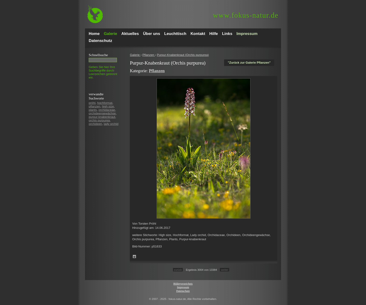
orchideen (95, 124)
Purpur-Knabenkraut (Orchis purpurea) (183, 55)
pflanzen (94, 106)
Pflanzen (148, 55)
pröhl (92, 103)
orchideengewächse (102, 113)
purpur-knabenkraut (102, 117)
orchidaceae (107, 110)
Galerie (135, 55)
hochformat (104, 103)
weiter (224, 269)
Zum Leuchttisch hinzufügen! (134, 256)
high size (108, 106)
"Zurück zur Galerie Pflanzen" (249, 62)
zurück (178, 269)
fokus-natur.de (245, 15)
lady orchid (111, 124)
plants (93, 110)
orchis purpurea (99, 120)
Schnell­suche (98, 55)
